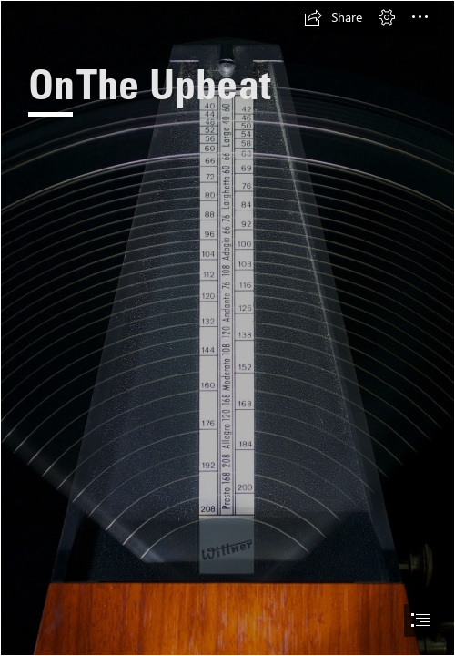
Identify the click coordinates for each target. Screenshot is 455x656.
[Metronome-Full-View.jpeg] (227, 328)
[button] (333, 17)
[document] (227, 328)
